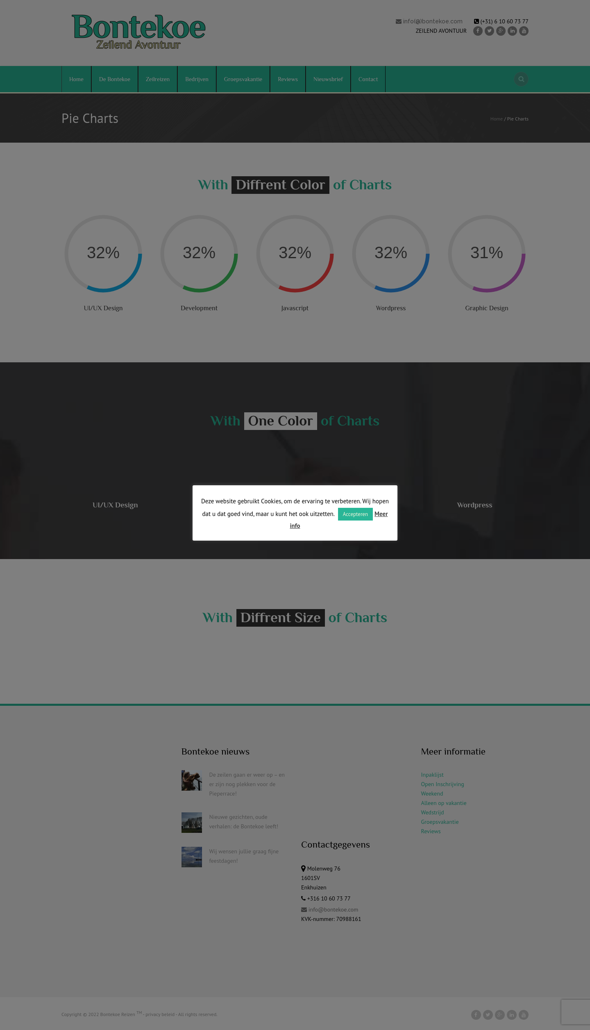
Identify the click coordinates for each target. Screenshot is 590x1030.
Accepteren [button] (355, 514)
